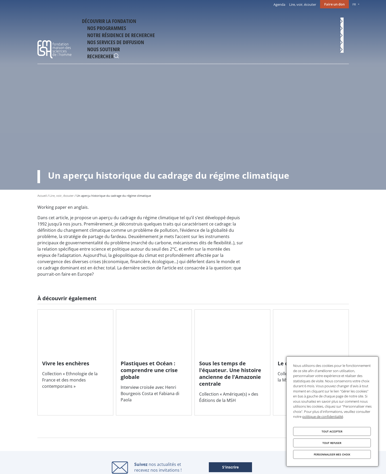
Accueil (42, 196)
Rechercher (343, 21)
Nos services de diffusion (272, 20)
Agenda (279, 4)
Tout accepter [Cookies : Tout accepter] (332, 431)
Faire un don (334, 4)
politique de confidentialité (322, 416)
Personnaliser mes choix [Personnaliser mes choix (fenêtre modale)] (332, 454)
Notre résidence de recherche (215, 20)
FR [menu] (354, 4)
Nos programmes (166, 20)
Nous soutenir (316, 20)
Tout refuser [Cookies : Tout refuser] (331, 443)
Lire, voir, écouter (302, 4)
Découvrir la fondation (120, 20)
